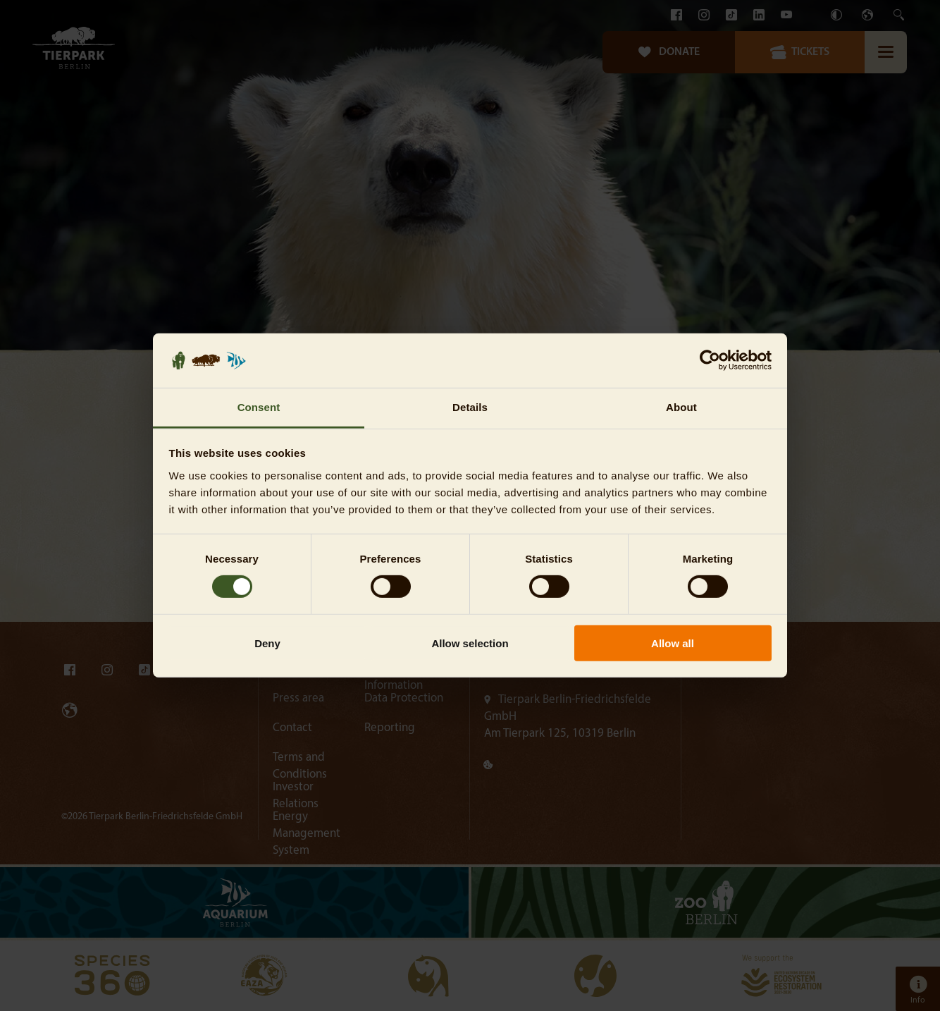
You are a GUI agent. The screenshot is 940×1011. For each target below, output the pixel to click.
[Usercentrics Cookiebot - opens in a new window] (710, 360)
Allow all (672, 643)
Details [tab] (470, 407)
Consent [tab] (258, 407)
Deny (267, 643)
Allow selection (469, 643)
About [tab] (681, 407)
